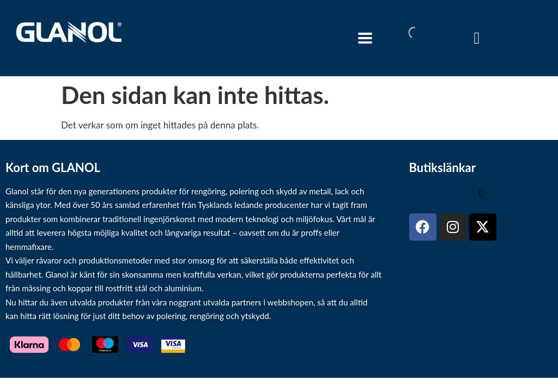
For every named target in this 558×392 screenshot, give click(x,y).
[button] (481, 194)
